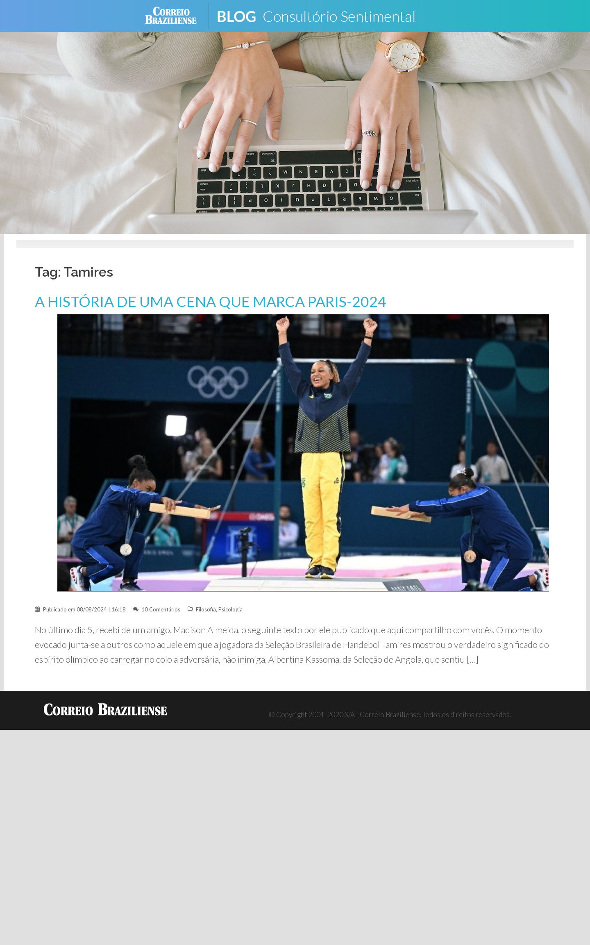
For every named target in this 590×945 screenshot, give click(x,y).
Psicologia (230, 609)
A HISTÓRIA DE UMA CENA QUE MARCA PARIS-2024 (210, 301)
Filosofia (206, 609)
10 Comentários (160, 609)
